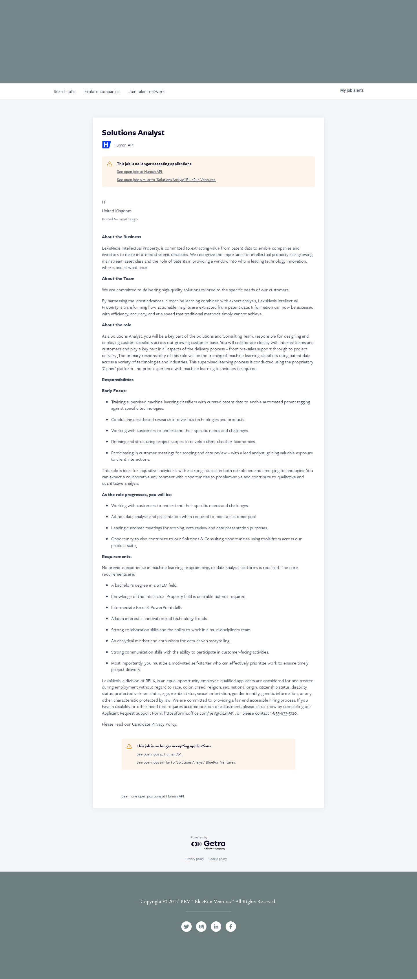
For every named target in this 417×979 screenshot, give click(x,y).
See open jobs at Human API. (140, 171)
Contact (394, 12)
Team (254, 12)
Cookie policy (218, 858)
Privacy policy (195, 858)
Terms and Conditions (208, 908)
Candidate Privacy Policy (154, 724)
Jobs (338, 12)
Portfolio (283, 12)
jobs (64, 91)
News (360, 12)
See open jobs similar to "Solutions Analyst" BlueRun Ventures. (166, 179)
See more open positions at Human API (153, 796)
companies (102, 91)
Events (314, 12)
